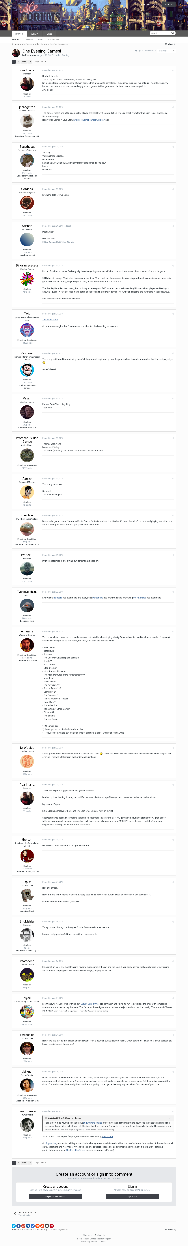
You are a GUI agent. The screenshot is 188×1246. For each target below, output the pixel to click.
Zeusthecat (27, 146)
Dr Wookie (27, 748)
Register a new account (55, 1197)
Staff (40, 40)
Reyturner (27, 353)
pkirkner (27, 1071)
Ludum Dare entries (90, 1004)
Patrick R (27, 555)
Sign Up (168, 4)
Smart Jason (27, 1111)
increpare (57, 598)
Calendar (29, 40)
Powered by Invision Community (94, 1242)
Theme (87, 1235)
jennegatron (27, 107)
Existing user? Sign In (149, 4)
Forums (15, 40)
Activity (34, 34)
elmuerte (27, 631)
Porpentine (97, 598)
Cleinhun (27, 515)
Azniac (27, 478)
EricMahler (27, 921)
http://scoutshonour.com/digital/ (89, 120)
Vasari (27, 398)
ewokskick (27, 1035)
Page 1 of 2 (40, 62)
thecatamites (139, 598)
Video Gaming (62, 55)
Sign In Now (132, 1197)
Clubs (49, 34)
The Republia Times (75, 1150)
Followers (163, 51)
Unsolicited (107, 1136)
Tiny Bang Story (50, 319)
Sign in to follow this (147, 50)
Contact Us (100, 1235)
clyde (27, 998)
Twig (27, 314)
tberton (27, 839)
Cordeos (27, 189)
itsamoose (27, 961)
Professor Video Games (27, 439)
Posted (52, 70)
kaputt (27, 882)
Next (24, 61)
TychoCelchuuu (27, 592)
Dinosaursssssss (27, 265)
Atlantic (27, 226)
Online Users (53, 40)
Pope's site (51, 1143)
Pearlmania (30, 55)
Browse (19, 34)
